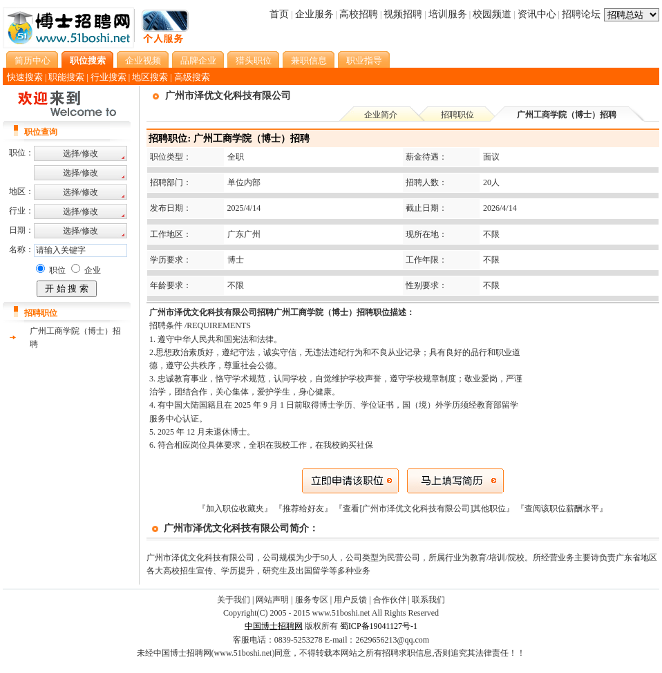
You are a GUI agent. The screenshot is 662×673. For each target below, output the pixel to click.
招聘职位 (457, 115)
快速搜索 (25, 77)
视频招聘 (403, 14)
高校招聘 (358, 14)
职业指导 (364, 60)
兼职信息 (309, 60)
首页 (279, 14)
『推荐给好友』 (304, 508)
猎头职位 (254, 60)
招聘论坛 (581, 14)
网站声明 (272, 600)
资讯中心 (537, 14)
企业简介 (380, 115)
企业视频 (143, 60)
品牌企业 (198, 60)
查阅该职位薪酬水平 (561, 508)
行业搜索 (108, 77)
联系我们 (428, 600)
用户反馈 (350, 600)
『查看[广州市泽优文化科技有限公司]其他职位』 (425, 508)
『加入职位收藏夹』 (236, 508)
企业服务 (314, 14)
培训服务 (447, 14)
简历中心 (32, 60)
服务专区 (311, 600)
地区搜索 (150, 77)
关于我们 (233, 600)
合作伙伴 (389, 600)
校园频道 (492, 14)
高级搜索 (192, 77)
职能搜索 (66, 77)
